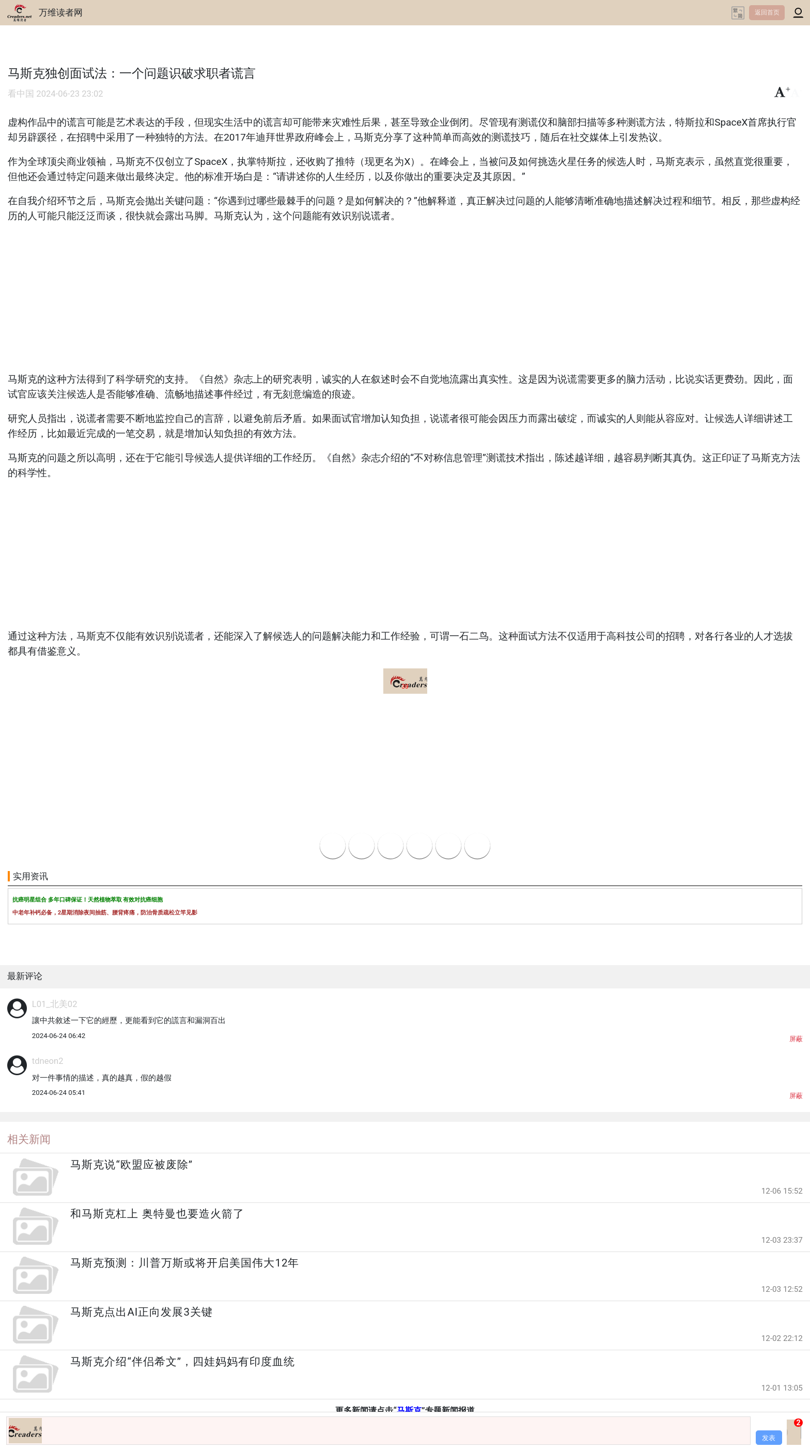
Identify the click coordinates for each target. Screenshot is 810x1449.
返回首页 (767, 12)
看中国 (21, 94)
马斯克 (409, 1410)
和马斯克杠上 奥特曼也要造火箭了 (157, 1214)
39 (404, 686)
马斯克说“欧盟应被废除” (131, 1164)
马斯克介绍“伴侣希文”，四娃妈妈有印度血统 (182, 1361)
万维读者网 (61, 12)
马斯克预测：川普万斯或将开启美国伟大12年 (184, 1263)
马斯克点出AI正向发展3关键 (141, 1312)
